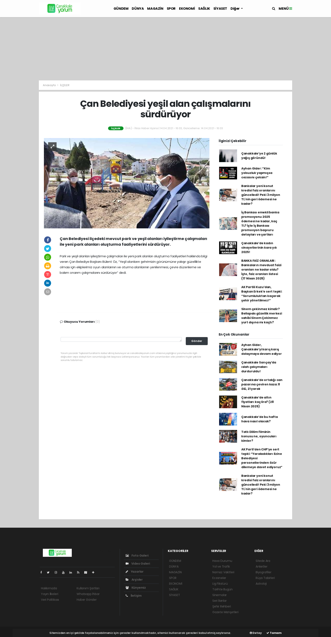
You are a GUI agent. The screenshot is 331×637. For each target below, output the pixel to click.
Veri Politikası (50, 600)
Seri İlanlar (219, 601)
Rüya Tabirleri (265, 578)
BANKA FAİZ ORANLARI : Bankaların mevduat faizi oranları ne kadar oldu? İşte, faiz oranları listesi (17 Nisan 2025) (261, 270)
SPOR (171, 8)
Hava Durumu (222, 561)
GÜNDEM (121, 8)
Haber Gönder (87, 600)
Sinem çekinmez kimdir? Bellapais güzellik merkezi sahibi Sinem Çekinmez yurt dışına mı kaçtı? (261, 315)
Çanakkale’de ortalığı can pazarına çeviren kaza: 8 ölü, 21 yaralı (261, 384)
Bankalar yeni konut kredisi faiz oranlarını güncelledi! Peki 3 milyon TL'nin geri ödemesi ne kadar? (260, 195)
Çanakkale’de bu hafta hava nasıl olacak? (259, 419)
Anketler (261, 566)
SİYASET (220, 8)
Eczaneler (219, 578)
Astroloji (261, 583)
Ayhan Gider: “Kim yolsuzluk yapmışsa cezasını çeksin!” (256, 172)
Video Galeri (138, 563)
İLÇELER (64, 85)
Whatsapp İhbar (88, 594)
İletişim (134, 596)
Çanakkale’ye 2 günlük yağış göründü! (259, 155)
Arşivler (134, 579)
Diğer (235, 8)
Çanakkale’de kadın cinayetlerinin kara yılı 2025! (259, 247)
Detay (256, 633)
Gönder (196, 341)
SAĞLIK (204, 8)
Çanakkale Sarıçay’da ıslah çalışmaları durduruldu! (258, 366)
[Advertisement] (165, 48)
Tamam (274, 633)
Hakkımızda (49, 588)
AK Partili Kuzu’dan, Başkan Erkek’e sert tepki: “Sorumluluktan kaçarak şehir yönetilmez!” (261, 293)
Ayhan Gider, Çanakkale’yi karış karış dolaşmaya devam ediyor (261, 349)
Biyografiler (263, 572)
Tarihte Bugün (222, 589)
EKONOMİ (187, 8)
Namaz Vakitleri (223, 572)
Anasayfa (49, 85)
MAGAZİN (155, 8)
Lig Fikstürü (220, 583)
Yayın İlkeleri (49, 594)
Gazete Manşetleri (225, 612)
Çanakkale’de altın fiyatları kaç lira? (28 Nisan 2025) (257, 401)
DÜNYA (138, 8)
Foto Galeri (137, 555)
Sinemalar (219, 595)
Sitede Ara (263, 561)
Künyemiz (136, 587)
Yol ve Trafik (221, 566)
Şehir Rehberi (221, 606)
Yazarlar (135, 571)
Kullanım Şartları (88, 588)
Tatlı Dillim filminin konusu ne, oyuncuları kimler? (259, 436)
